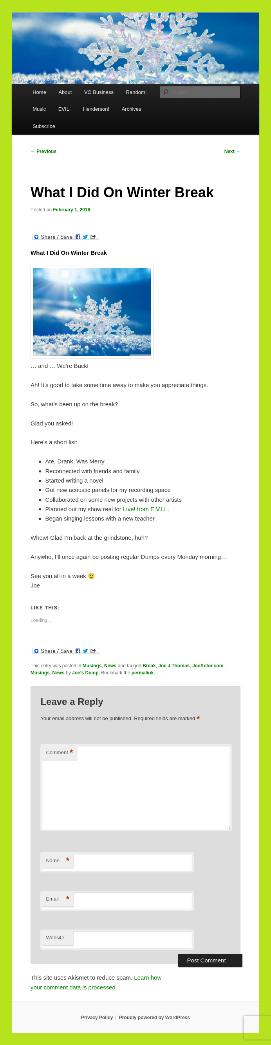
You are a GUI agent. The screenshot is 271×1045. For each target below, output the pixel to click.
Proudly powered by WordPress (154, 1017)
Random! (136, 92)
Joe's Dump (85, 673)
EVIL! (64, 109)
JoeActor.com (207, 665)
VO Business (99, 92)
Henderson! (96, 109)
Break (149, 665)
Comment (59, 753)
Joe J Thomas (174, 665)
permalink (143, 673)
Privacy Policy (97, 1017)
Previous (43, 151)
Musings (92, 665)
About (65, 92)
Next (232, 151)
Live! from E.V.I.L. (146, 509)
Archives (131, 109)
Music (39, 109)
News (110, 665)
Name (57, 861)
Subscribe (44, 126)
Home (39, 92)
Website (55, 937)
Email (57, 899)
